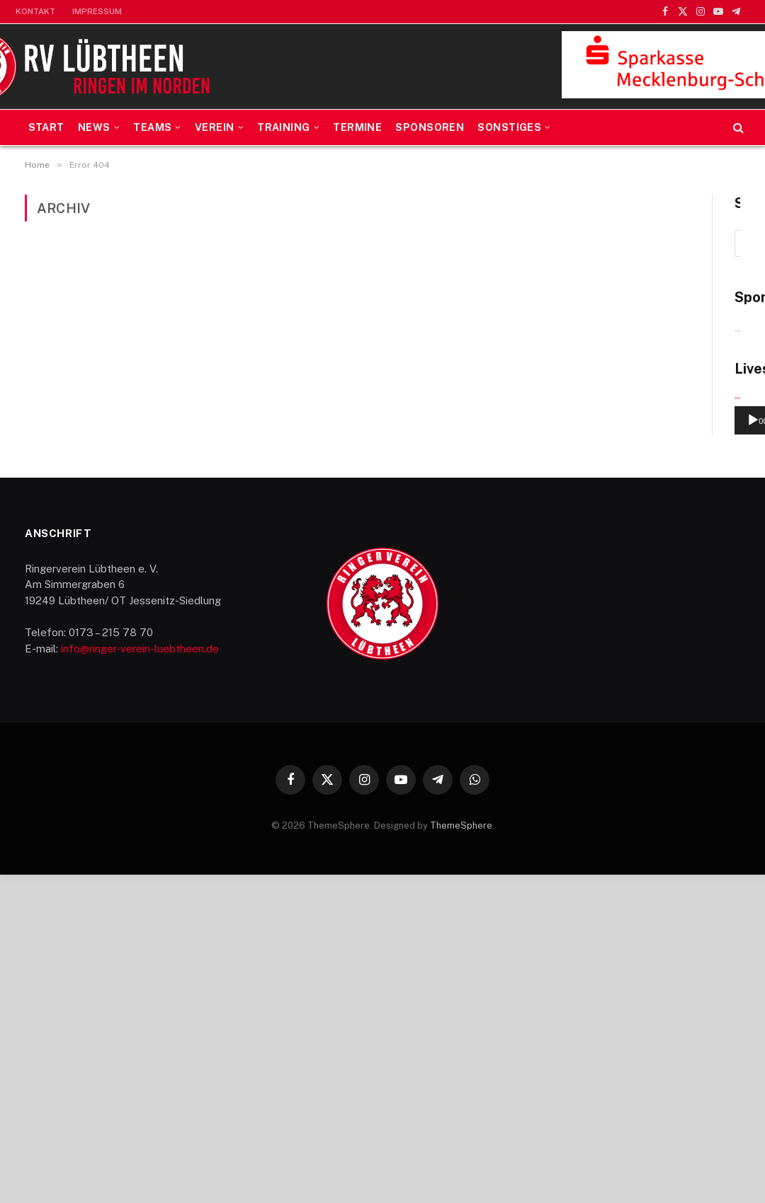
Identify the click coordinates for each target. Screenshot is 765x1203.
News (94, 127)
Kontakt (35, 11)
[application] (639, 707)
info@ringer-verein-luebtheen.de (140, 978)
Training (283, 127)
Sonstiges (509, 127)
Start (46, 127)
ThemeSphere (461, 1154)
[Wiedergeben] (557, 749)
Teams (152, 127)
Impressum (97, 11)
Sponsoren (429, 127)
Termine (357, 127)
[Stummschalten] (699, 749)
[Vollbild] (722, 749)
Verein (214, 127)
